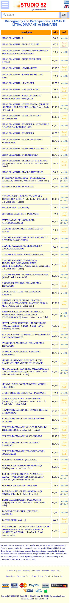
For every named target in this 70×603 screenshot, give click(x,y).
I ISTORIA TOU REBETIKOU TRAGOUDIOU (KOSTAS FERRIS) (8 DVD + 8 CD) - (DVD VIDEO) (24, 326)
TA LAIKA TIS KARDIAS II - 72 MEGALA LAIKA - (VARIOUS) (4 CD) (22, 475)
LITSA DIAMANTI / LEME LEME (18, 83)
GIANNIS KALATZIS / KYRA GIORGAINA (22, 254)
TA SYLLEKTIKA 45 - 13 (14, 520)
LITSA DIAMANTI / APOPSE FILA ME (20, 44)
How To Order (23, 571)
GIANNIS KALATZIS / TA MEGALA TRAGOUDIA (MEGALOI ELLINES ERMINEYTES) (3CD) (19, 263)
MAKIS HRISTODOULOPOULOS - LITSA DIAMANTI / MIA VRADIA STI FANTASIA (22, 361)
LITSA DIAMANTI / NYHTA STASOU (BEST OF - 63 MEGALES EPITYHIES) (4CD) (25, 105)
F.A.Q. (59, 571)
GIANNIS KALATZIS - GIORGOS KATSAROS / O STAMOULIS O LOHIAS (24, 238)
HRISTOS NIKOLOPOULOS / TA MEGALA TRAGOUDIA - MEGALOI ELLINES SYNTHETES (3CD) (22, 314)
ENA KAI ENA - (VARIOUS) (15, 207)
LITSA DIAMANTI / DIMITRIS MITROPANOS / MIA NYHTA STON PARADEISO (25, 52)
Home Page (10, 576)
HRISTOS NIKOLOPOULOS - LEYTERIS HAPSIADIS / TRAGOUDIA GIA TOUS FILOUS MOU (25, 303)
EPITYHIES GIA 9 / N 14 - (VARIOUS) (20, 213)
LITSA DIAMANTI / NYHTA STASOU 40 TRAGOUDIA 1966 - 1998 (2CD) (21, 97)
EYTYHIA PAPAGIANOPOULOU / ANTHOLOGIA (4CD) (18, 221)
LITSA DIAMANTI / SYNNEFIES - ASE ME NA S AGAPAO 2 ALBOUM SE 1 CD (25, 125)
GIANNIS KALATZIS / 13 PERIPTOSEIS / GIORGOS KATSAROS (22, 247)
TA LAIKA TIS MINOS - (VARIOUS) (19, 485)
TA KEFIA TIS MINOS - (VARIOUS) (19, 459)
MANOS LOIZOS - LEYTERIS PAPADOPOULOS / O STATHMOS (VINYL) (25, 370)
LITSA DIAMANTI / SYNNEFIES (18, 133)
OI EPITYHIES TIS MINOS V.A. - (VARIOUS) (23, 392)
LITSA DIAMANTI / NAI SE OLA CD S (20, 89)
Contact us (11, 571)
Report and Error (23, 576)
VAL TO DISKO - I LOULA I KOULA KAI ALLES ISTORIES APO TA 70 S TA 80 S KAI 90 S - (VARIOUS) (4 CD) (25, 529)
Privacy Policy (37, 576)
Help (53, 571)
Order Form (35, 571)
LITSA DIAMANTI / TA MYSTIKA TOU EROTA (25, 148)
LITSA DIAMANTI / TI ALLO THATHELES (22, 172)
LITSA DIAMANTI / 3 (12, 38)
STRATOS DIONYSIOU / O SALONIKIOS (22, 436)
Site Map (45, 571)
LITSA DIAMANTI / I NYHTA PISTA (19, 68)
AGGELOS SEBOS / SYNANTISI (17, 186)
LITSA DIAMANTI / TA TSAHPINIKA (20, 155)
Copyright (5, 596)
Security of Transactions (54, 576)
